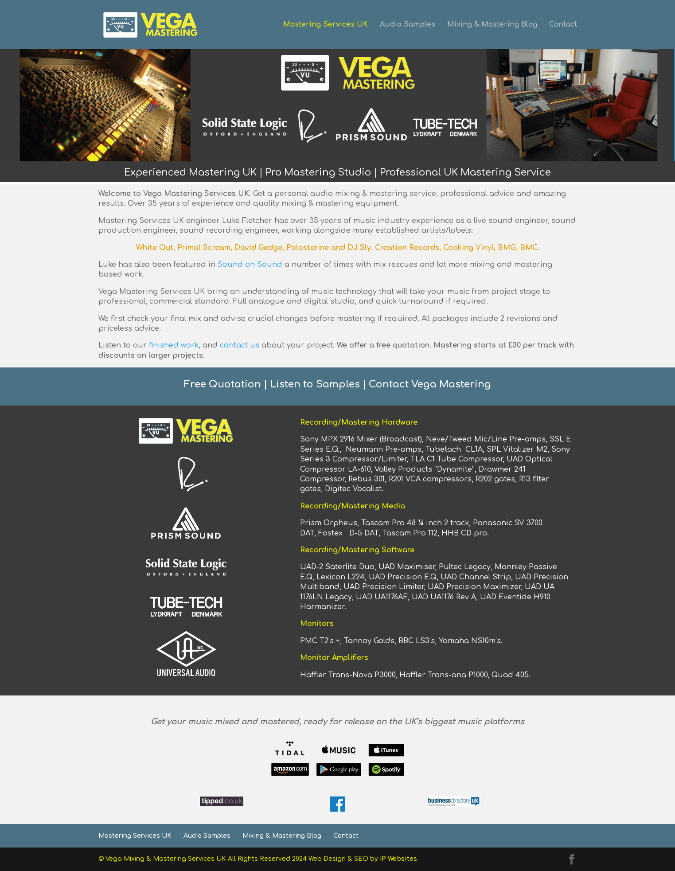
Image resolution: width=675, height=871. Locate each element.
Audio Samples (407, 25)
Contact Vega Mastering (430, 384)
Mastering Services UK (325, 25)
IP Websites (398, 858)
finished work (174, 345)
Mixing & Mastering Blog (492, 25)
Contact (563, 25)
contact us (239, 345)
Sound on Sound (250, 265)
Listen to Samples (315, 384)
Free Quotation (222, 384)
